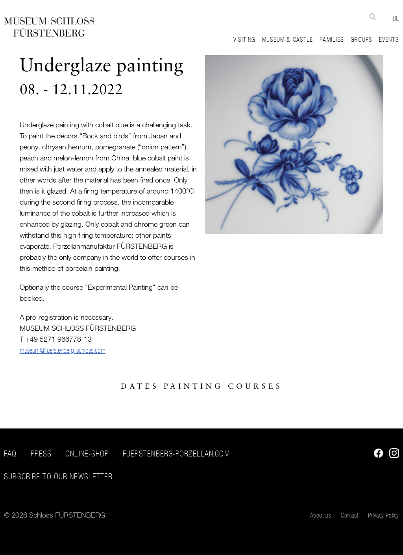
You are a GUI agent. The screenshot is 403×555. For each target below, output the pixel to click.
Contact (349, 515)
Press (41, 453)
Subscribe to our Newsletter (58, 477)
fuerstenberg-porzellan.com (176, 453)
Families (332, 39)
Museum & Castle (287, 39)
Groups (361, 39)
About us (320, 515)
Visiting (244, 39)
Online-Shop (87, 453)
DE (396, 18)
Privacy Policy (383, 515)
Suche (373, 17)
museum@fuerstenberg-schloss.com (62, 350)
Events (389, 39)
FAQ (10, 453)
